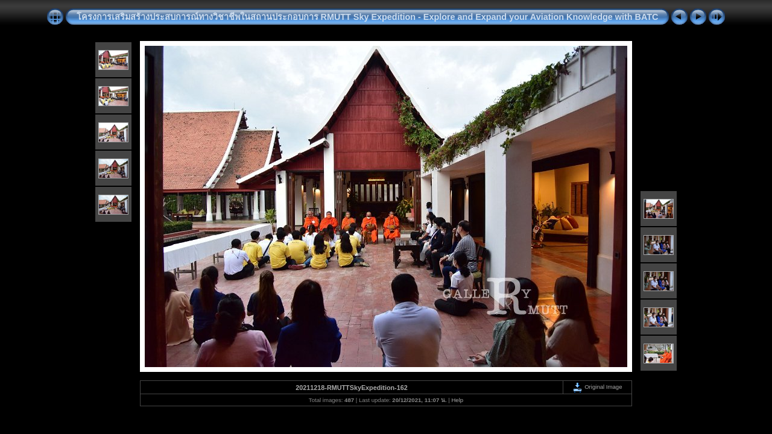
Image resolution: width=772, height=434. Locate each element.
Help (457, 400)
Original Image (597, 386)
